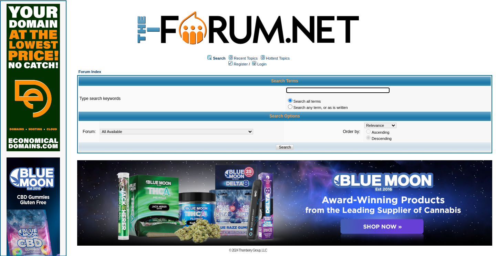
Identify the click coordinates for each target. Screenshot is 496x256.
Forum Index (90, 72)
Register (238, 64)
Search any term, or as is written (320, 107)
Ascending (380, 132)
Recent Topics (246, 58)
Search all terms (307, 101)
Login (259, 64)
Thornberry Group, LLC (253, 250)
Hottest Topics (278, 58)
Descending (382, 138)
